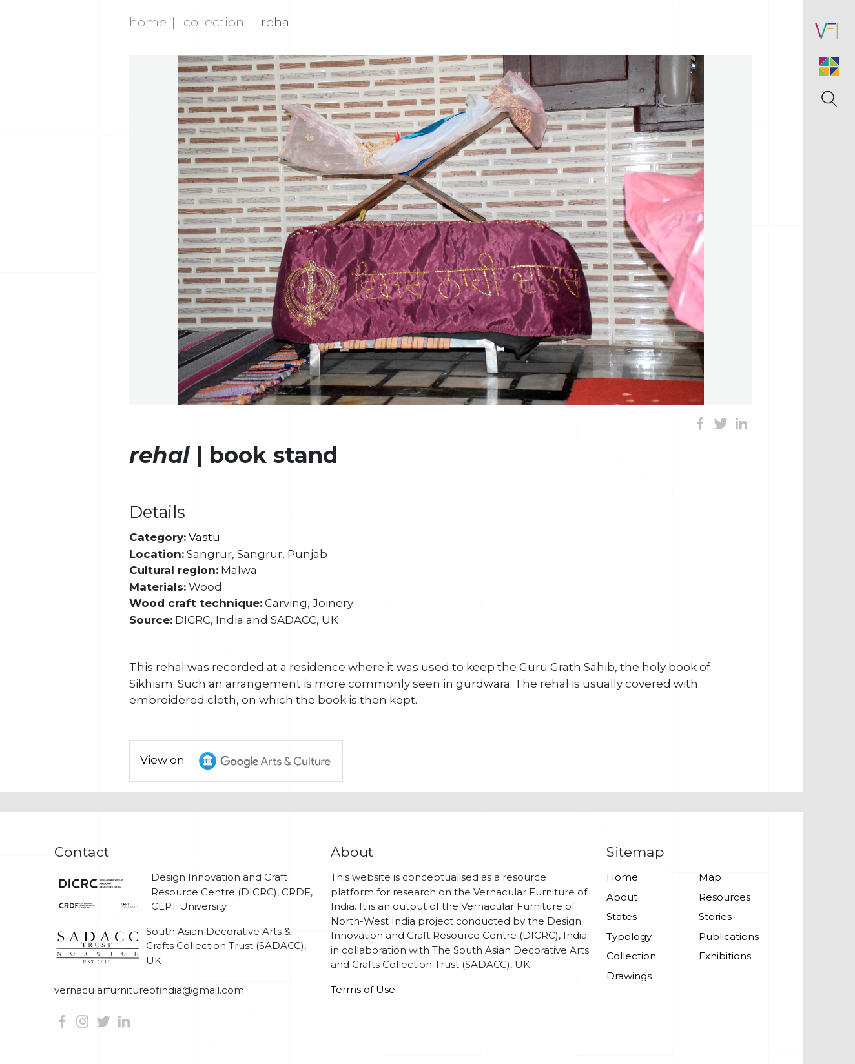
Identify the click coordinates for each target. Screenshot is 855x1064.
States (621, 916)
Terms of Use (363, 989)
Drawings (629, 976)
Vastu (204, 537)
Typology (629, 936)
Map (710, 877)
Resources (724, 897)
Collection (213, 22)
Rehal (277, 22)
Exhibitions (725, 956)
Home (148, 22)
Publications (729, 936)
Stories (715, 916)
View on (241, 761)
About (621, 897)
